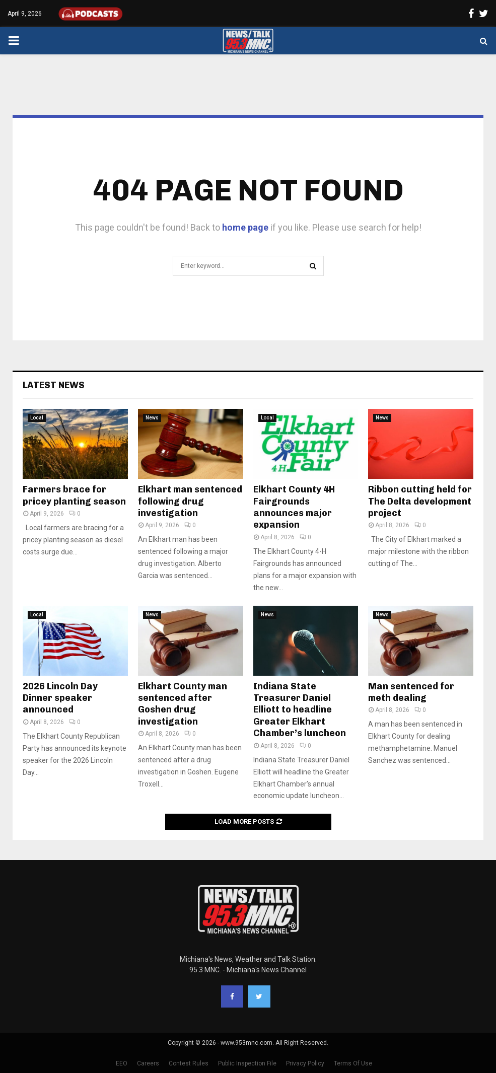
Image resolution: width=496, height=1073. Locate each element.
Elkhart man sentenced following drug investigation (190, 501)
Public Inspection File (247, 1063)
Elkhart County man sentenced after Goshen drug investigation (182, 704)
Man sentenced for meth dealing (411, 692)
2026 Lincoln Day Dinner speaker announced (60, 698)
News (152, 417)
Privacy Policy (305, 1063)
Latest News (54, 385)
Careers (148, 1063)
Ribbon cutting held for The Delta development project (420, 501)
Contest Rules (188, 1063)
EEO (121, 1063)
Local (36, 417)
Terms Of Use (353, 1063)
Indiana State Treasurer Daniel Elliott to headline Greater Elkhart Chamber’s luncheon (299, 710)
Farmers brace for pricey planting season (74, 495)
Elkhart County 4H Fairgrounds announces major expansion (294, 507)
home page (245, 227)
